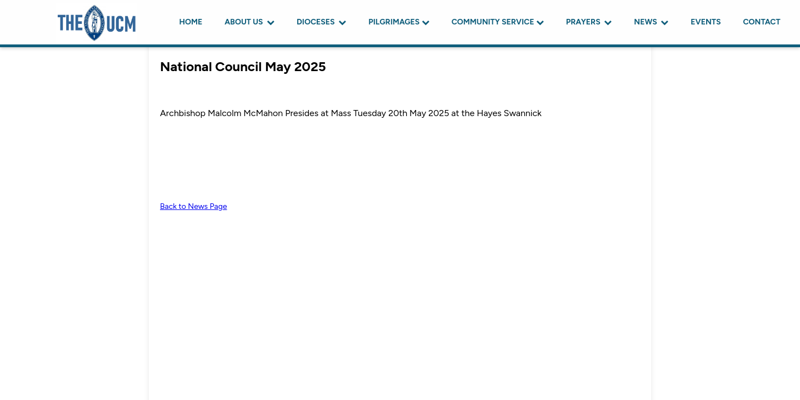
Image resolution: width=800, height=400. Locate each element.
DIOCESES (321, 22)
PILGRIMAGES (398, 22)
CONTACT (761, 22)
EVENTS (706, 22)
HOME (191, 22)
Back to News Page (193, 206)
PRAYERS (589, 22)
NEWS (651, 22)
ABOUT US (249, 22)
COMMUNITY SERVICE (498, 22)
